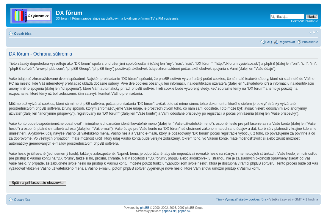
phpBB (144, 207)
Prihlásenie (310, 42)
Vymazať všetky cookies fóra (245, 199)
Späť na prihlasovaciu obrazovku (38, 183)
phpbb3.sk (169, 211)
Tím (219, 199)
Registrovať (287, 42)
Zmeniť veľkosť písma (313, 32)
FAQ (268, 42)
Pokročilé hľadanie (304, 21)
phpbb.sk (184, 211)
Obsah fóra (22, 33)
